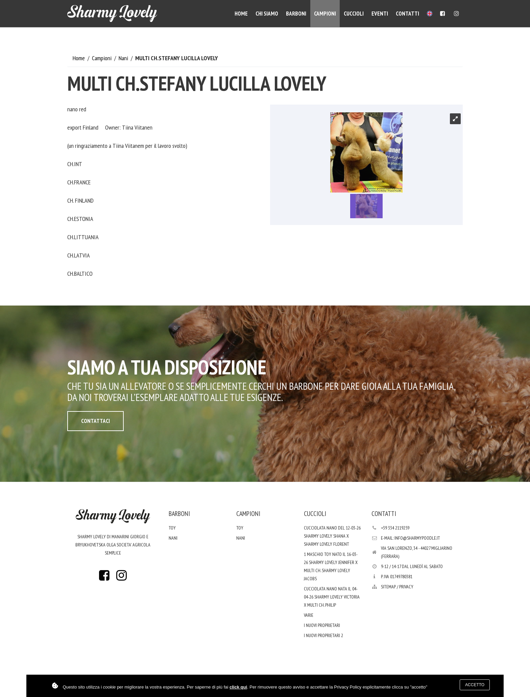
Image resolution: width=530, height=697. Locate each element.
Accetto (474, 684)
